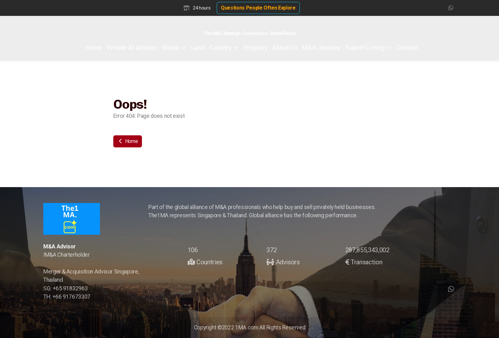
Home (127, 141)
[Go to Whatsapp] (451, 8)
